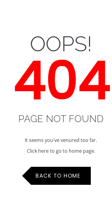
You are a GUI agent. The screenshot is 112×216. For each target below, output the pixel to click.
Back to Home (58, 175)
